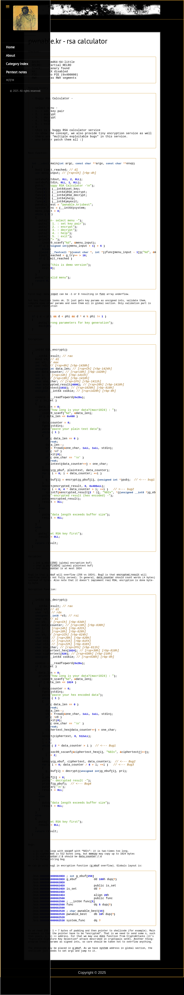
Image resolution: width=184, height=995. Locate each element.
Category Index (17, 63)
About (10, 55)
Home (10, 47)
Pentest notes (16, 72)
